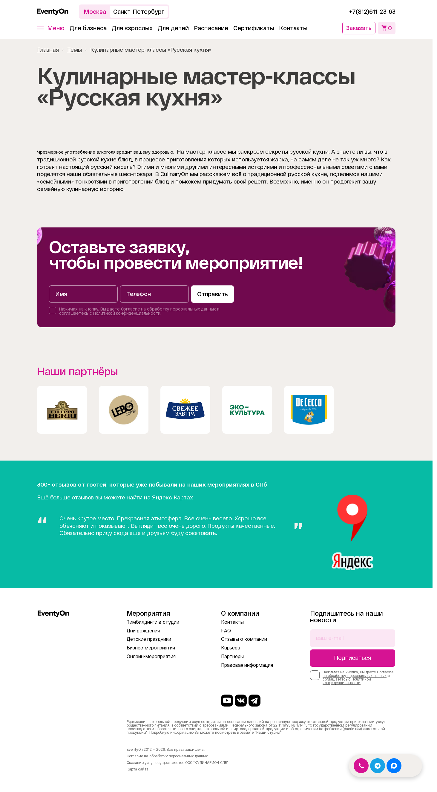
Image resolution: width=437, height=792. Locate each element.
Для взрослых (132, 28)
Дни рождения (143, 629)
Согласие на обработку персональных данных (168, 309)
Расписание (211, 28)
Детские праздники (149, 638)
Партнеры (232, 655)
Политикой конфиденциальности (126, 313)
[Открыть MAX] (394, 765)
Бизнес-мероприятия (151, 647)
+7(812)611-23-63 (372, 12)
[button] (51, 28)
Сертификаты (253, 28)
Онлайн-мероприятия (151, 655)
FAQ (226, 629)
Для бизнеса (88, 28)
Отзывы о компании (244, 638)
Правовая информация (247, 664)
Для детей (173, 28)
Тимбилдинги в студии (153, 621)
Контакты (293, 28)
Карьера (230, 647)
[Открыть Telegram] (377, 765)
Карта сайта (137, 769)
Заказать (358, 28)
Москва (95, 11)
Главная (48, 49)
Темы (74, 49)
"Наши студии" (268, 732)
